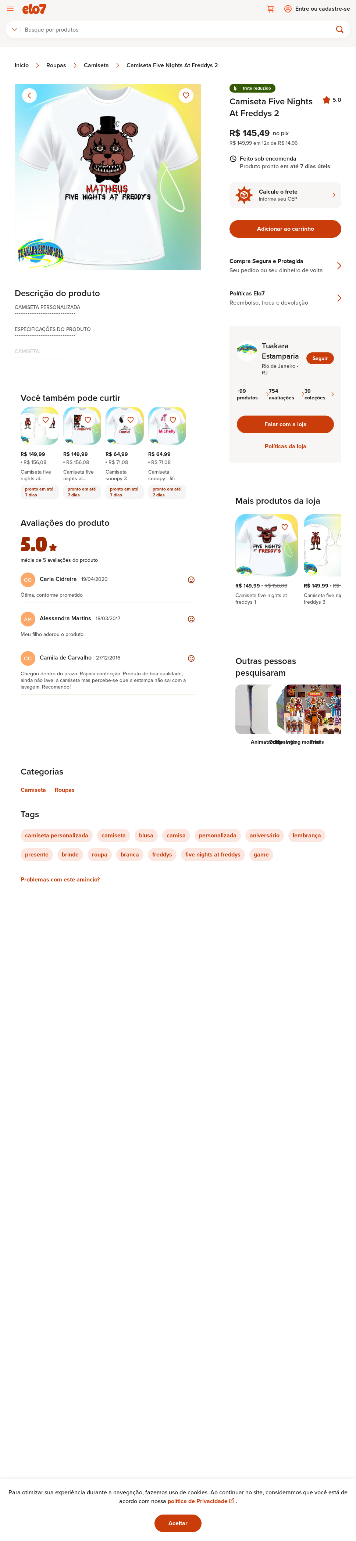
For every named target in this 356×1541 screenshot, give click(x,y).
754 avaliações (287, 394)
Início (27, 65)
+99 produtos (253, 394)
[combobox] (15, 29)
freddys (162, 854)
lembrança (307, 835)
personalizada (217, 835)
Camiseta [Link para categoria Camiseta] (33, 790)
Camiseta (102, 65)
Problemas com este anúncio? (60, 879)
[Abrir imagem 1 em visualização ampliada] (108, 177)
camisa (176, 835)
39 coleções (319, 394)
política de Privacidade (202, 1501)
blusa (146, 835)
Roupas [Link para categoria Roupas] (65, 790)
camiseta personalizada (56, 835)
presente (37, 854)
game (261, 854)
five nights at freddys (213, 854)
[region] (285, 559)
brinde (70, 854)
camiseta (114, 835)
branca (130, 854)
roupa (99, 854)
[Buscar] (179, 29)
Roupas (62, 65)
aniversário (265, 835)
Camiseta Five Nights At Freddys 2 (172, 65)
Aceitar (178, 1523)
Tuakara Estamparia (280, 351)
